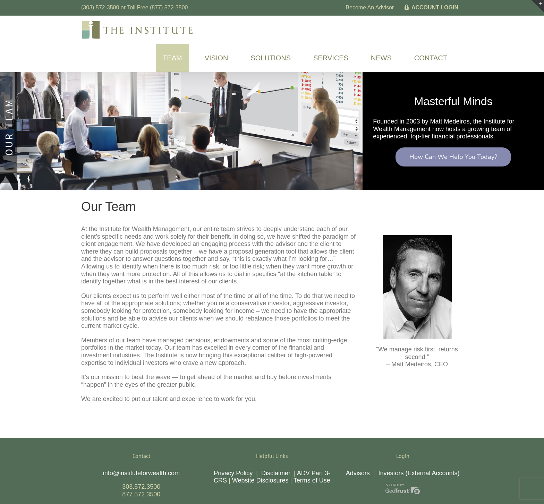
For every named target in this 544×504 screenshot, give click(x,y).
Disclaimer (275, 473)
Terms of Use (312, 480)
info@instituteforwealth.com (141, 473)
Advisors (358, 473)
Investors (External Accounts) (418, 473)
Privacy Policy (233, 473)
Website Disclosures (260, 480)
